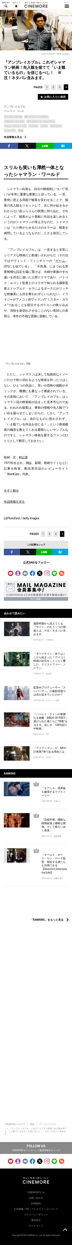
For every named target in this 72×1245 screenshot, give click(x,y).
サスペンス (55, 126)
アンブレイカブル (14, 106)
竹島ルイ (57, 801)
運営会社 (36, 1220)
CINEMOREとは (36, 1192)
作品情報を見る (13, 137)
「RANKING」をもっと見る (47, 919)
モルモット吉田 (52, 700)
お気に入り (16, 5)
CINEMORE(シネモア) (15, 1124)
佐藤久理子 (58, 878)
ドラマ (44, 126)
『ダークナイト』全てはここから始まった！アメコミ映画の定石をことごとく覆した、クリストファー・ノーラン (49, 660)
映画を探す (6, 5)
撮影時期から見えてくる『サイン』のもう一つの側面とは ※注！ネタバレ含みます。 (49, 629)
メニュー (67, 5)
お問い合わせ (36, 1198)
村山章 (20, 111)
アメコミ (33, 126)
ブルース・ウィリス (14, 121)
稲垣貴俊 (57, 836)
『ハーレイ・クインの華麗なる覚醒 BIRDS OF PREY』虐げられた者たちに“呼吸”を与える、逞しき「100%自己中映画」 (50, 721)
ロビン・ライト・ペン (15, 126)
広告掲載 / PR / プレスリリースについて (36, 1209)
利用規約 (36, 1203)
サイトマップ (36, 1225)
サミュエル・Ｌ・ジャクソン (41, 121)
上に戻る (65, 1230)
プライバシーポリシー (36, 1214)
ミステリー (10, 130)
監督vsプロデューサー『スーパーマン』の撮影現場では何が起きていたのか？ (49, 691)
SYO (47, 734)
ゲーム (60, 261)
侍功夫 (48, 757)
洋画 (21, 130)
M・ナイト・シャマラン (36, 117)
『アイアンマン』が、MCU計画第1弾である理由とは (49, 749)
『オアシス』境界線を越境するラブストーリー (53, 792)
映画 (32, 1124)
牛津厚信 (49, 640)
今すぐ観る (11, 490)
